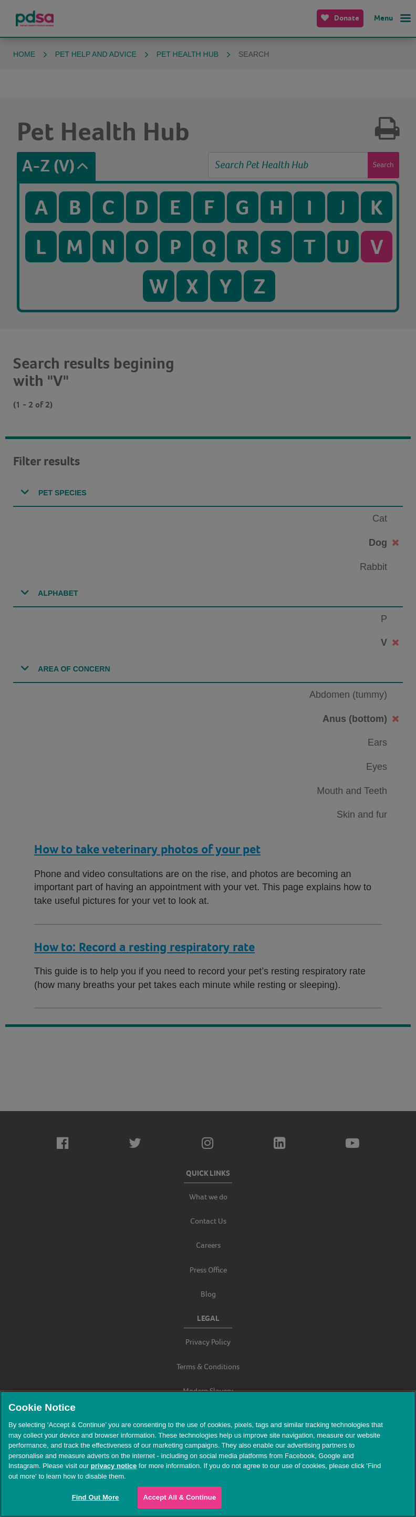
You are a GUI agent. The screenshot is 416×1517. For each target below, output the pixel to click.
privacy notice (114, 1466)
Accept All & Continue (179, 1497)
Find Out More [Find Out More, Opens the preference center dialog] (95, 1497)
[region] (208, 1454)
